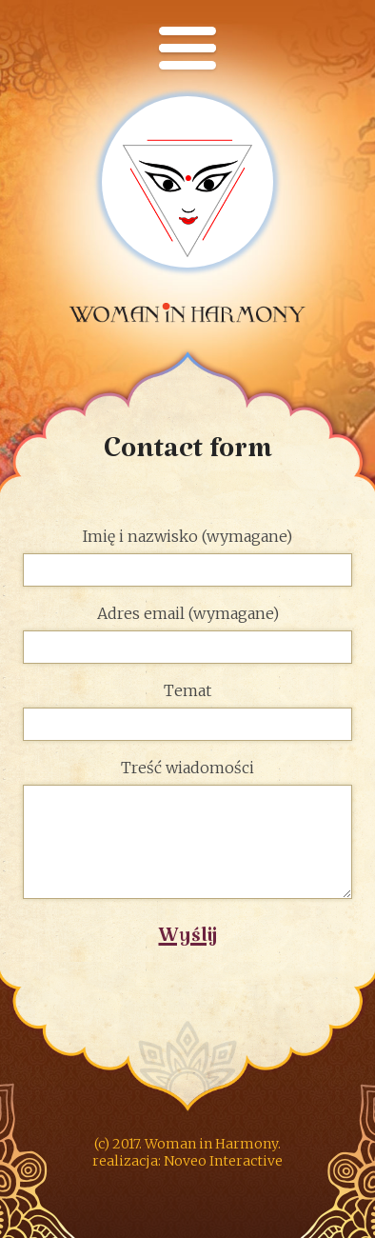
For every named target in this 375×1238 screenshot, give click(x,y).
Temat (188, 712)
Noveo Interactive (223, 1160)
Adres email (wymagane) (188, 635)
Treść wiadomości (188, 830)
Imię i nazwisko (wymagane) (188, 558)
